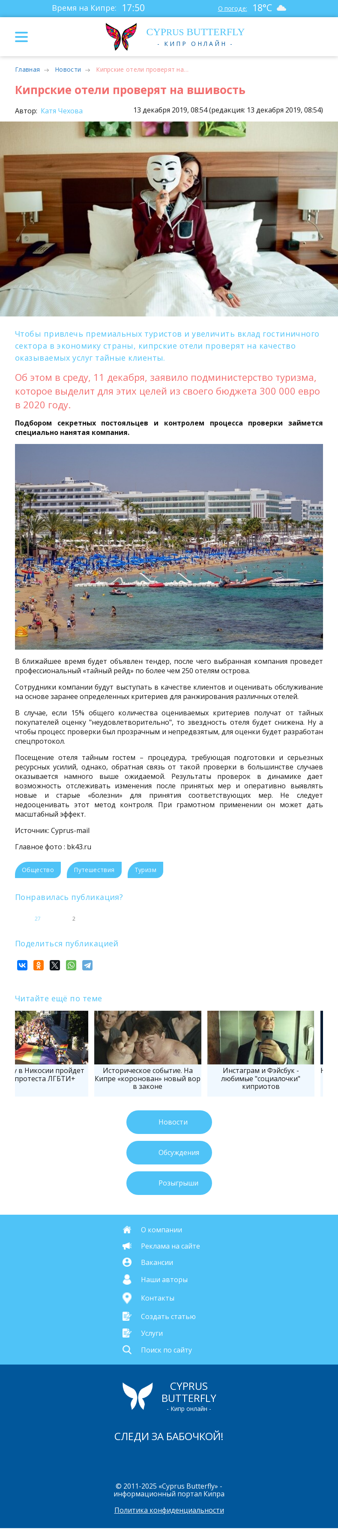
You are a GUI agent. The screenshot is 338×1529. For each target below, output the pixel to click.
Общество (38, 870)
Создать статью (168, 1316)
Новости (68, 69)
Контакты (157, 1298)
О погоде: (230, 8)
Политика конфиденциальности (169, 1511)
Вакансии (157, 1262)
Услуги (152, 1332)
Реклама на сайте (170, 1246)
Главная (27, 69)
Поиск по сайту (166, 1350)
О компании (161, 1229)
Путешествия (94, 870)
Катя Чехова (61, 111)
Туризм (145, 870)
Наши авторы (164, 1279)
